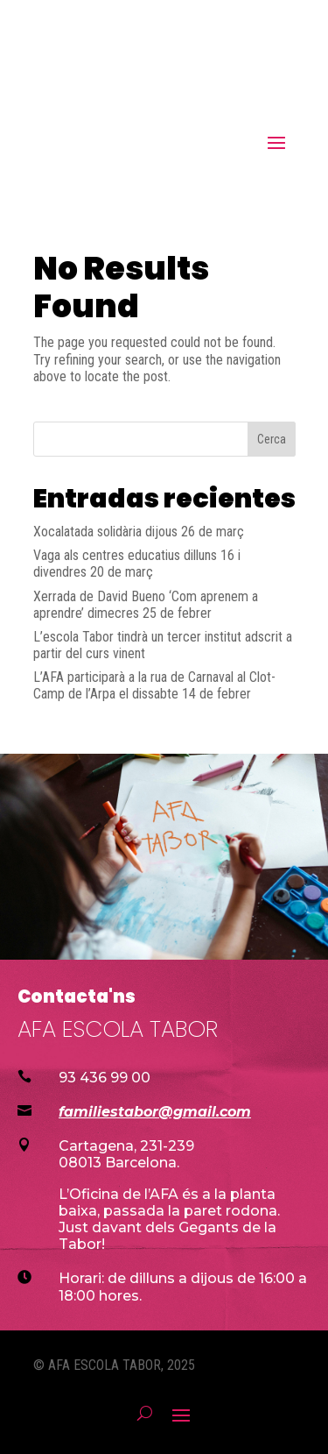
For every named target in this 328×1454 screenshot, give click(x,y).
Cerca (271, 439)
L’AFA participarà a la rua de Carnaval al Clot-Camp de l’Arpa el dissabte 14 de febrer (154, 685)
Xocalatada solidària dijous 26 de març (138, 531)
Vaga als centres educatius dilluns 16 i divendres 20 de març (137, 563)
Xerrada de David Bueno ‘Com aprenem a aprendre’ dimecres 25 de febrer (145, 604)
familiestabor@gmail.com (155, 1111)
